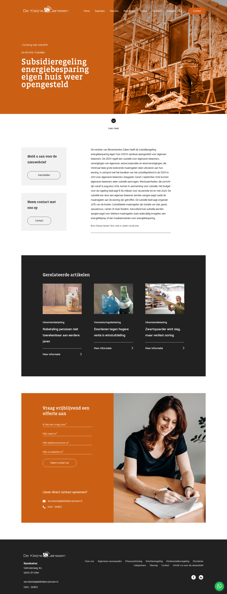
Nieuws (143, 11)
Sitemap (154, 565)
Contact (165, 565)
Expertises (100, 11)
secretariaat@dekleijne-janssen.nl (65, 501)
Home (87, 11)
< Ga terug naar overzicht (34, 45)
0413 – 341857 (55, 507)
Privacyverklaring (133, 561)
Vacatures (157, 11)
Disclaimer (198, 561)
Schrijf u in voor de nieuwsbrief (188, 565)
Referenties (129, 11)
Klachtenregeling (154, 561)
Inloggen (171, 11)
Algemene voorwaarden (110, 561)
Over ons (114, 11)
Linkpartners (140, 565)
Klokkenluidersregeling (177, 561)
